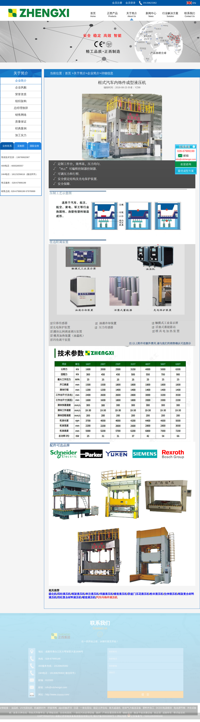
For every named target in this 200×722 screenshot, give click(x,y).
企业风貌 (20, 87)
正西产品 (112, 13)
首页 (68, 73)
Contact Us (189, 16)
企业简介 (20, 80)
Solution (170, 16)
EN (194, 2)
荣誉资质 (20, 94)
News (151, 16)
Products (112, 16)
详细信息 (107, 73)
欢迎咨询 (185, 164)
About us (132, 16)
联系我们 (189, 13)
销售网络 (20, 114)
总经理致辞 (21, 108)
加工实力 (20, 135)
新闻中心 (151, 13)
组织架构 (20, 101)
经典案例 (20, 128)
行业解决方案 (170, 13)
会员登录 (131, 2)
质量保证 (20, 121)
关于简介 (131, 13)
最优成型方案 (186, 171)
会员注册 (117, 2)
